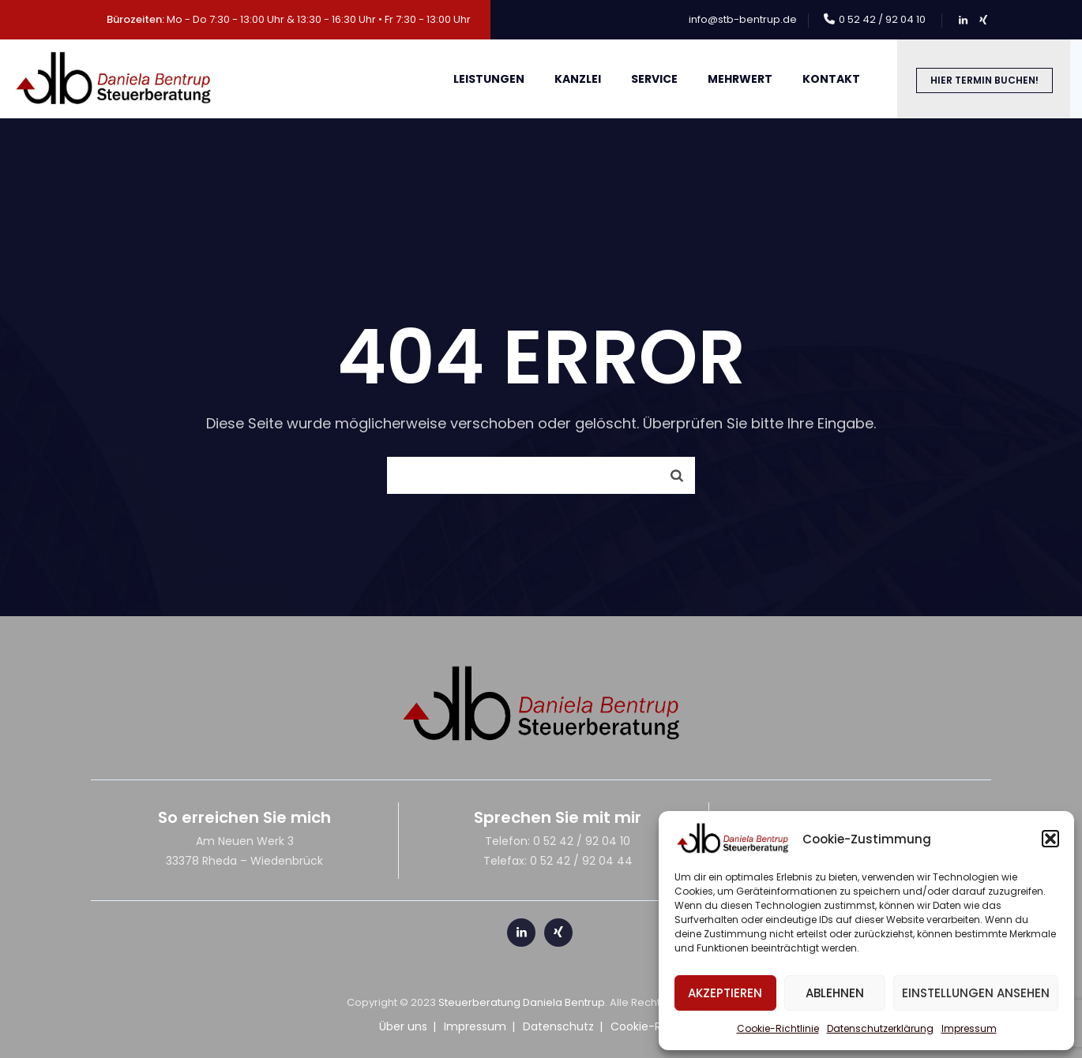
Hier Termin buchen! (984, 80)
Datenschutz (558, 1026)
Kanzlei (577, 79)
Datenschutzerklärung (880, 1028)
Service (654, 79)
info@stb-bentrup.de (743, 19)
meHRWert (740, 79)
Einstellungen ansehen (976, 993)
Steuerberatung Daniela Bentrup (521, 1002)
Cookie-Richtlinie (778, 1028)
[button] (1050, 839)
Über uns (403, 1026)
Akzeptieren (725, 993)
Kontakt (831, 79)
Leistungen (488, 79)
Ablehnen (835, 993)
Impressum (969, 1028)
